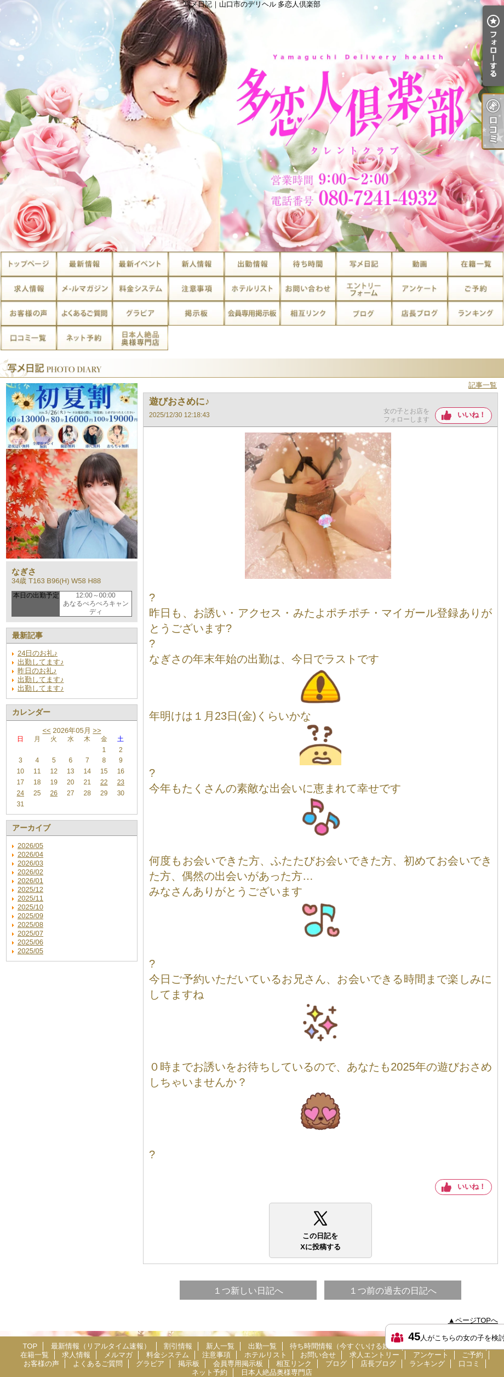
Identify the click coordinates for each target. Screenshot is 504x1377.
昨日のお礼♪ (37, 671)
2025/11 (30, 898)
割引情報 (140, 264)
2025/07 (30, 933)
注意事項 (196, 288)
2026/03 (30, 863)
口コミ (28, 338)
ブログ (364, 313)
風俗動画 (420, 264)
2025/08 (30, 924)
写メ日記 (364, 264)
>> (97, 730)
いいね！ (471, 415)
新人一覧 (196, 264)
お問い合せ (308, 288)
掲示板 (196, 313)
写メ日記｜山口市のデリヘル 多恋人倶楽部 (252, 126)
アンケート (420, 288)
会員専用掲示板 (252, 313)
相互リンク (308, 313)
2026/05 (30, 845)
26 (54, 793)
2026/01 (30, 881)
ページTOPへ (477, 1320)
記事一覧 (482, 385)
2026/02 (30, 872)
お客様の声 (28, 313)
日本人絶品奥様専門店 (140, 338)
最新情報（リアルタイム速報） (84, 264)
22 (103, 782)
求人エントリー (364, 288)
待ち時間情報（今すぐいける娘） (308, 264)
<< (46, 730)
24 (20, 793)
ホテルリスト (252, 288)
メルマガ (84, 288)
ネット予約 (84, 338)
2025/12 (30, 889)
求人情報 (28, 288)
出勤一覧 (252, 264)
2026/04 (30, 854)
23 (120, 782)
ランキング (475, 313)
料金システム (140, 288)
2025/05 (30, 951)
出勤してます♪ (41, 662)
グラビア (140, 313)
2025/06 (30, 942)
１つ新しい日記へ (248, 1290)
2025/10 (30, 907)
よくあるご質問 (84, 313)
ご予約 (475, 288)
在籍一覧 (475, 264)
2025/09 (30, 916)
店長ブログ (420, 313)
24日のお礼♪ (38, 653)
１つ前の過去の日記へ (393, 1290)
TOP (28, 264)
